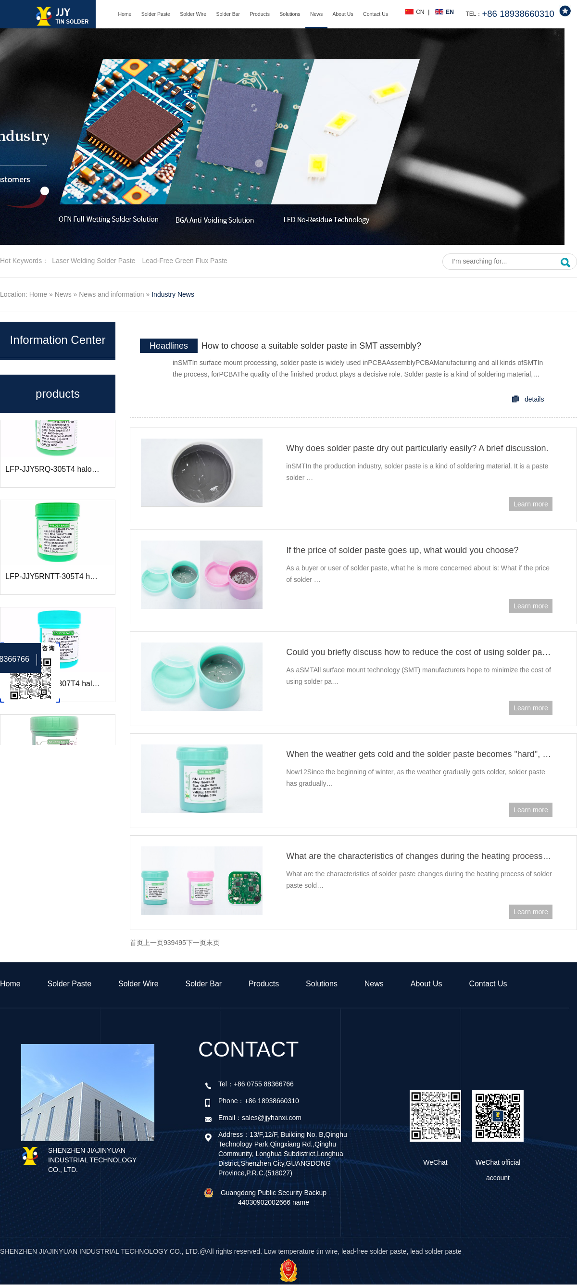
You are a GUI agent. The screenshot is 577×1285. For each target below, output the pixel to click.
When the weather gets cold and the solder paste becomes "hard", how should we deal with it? (419, 754)
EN (450, 12)
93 (167, 942)
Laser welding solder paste (93, 261)
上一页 (153, 942)
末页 (213, 942)
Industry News (172, 294)
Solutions (289, 14)
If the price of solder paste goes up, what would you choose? (402, 550)
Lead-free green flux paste (184, 261)
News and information (111, 294)
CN (420, 12)
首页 (136, 942)
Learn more (531, 504)
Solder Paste (155, 14)
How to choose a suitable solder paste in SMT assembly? (311, 346)
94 (175, 942)
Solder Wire (193, 14)
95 (182, 942)
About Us (343, 14)
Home (124, 14)
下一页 (196, 942)
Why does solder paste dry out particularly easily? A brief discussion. (417, 448)
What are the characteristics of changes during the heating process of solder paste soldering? (419, 856)
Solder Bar (228, 14)
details (534, 399)
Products (259, 14)
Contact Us (375, 14)
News (316, 14)
